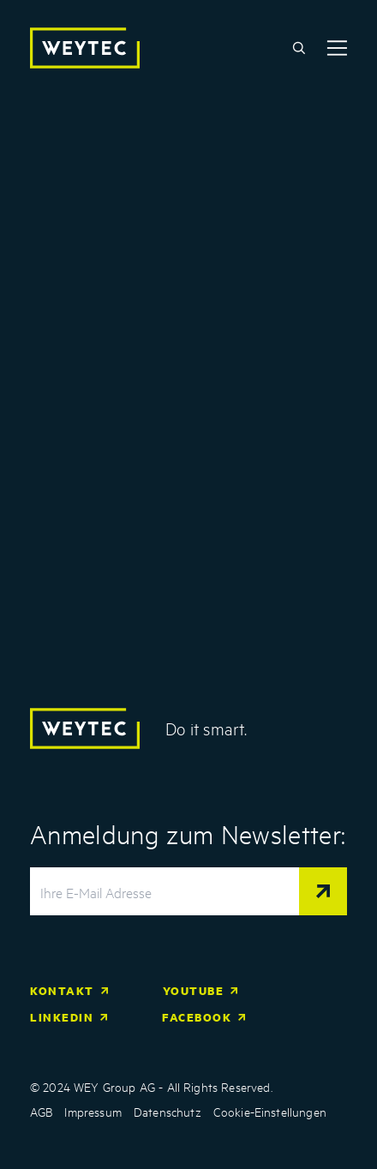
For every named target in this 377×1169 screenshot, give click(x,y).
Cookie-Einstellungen (269, 1111)
